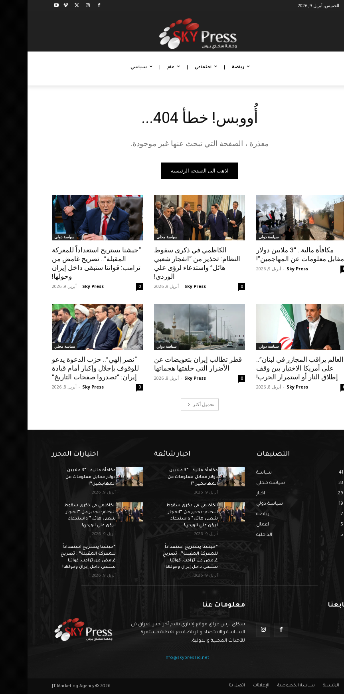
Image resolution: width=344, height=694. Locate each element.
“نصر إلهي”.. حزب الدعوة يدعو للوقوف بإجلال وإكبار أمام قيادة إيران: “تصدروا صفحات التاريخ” (67, 368)
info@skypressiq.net (159, 658)
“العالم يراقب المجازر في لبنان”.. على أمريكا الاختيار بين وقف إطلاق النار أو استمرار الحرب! (273, 368)
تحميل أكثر (173, 404)
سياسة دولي (241, 237)
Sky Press (270, 269)
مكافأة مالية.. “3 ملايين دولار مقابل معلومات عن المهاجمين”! (272, 254)
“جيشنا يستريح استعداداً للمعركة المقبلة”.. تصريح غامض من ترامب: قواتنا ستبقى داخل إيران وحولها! (68, 263)
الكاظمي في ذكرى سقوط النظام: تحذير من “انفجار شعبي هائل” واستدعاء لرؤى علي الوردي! (170, 263)
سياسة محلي (139, 237)
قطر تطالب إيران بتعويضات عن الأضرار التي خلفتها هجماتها (170, 363)
